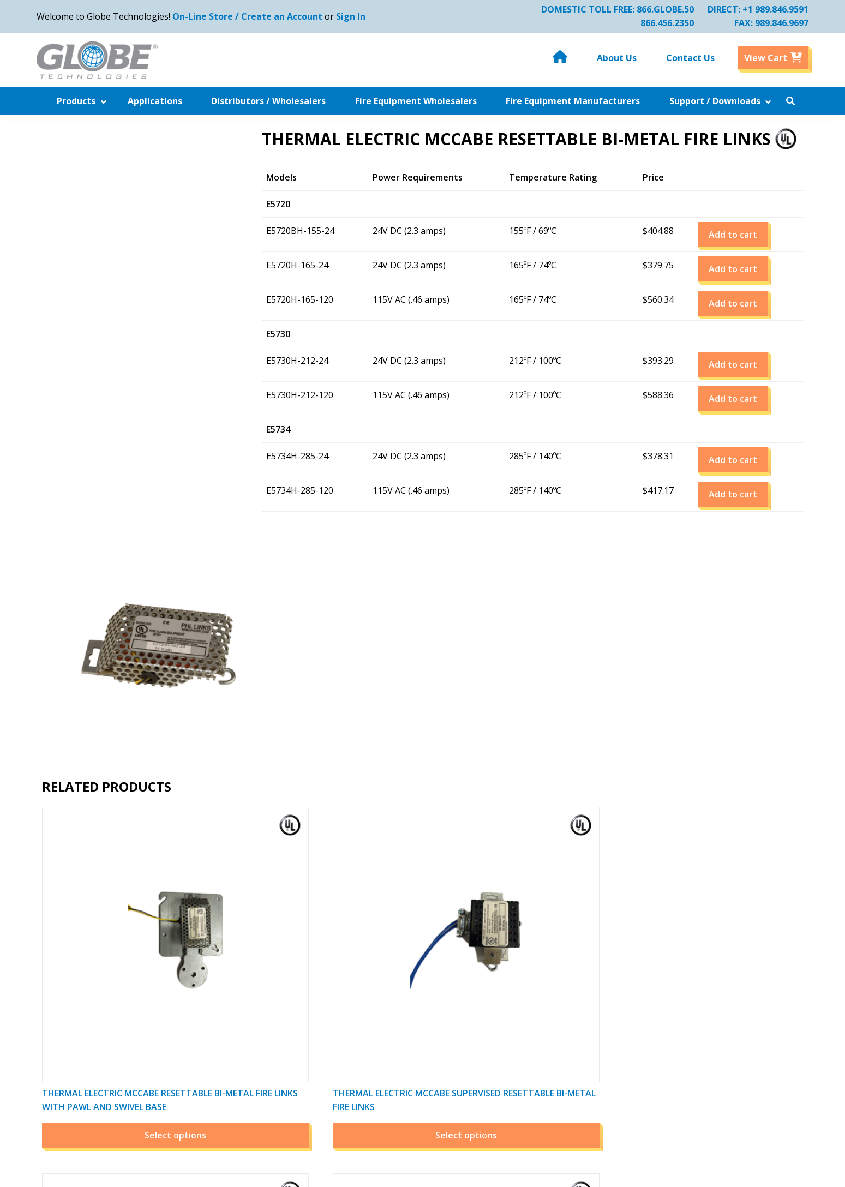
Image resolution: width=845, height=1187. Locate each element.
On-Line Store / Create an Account (253, 16)
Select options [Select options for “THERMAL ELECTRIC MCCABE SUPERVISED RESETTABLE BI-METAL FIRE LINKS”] (322, 815)
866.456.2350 (661, 23)
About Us (231, 1093)
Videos (381, 997)
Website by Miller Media (527, 1173)
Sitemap (384, 1065)
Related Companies (407, 970)
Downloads (234, 1079)
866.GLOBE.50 (659, 9)
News (379, 956)
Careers (384, 1052)
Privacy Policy (395, 1038)
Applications (237, 984)
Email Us (697, 1065)
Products (230, 970)
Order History (552, 970)
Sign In (356, 16)
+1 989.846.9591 (770, 9)
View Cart (543, 984)
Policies (383, 1024)
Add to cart (741, 250)
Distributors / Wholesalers (266, 997)
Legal (379, 1079)
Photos (382, 1011)
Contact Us (234, 1106)
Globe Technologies (341, 1173)
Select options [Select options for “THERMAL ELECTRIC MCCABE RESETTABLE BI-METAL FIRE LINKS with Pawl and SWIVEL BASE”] (126, 815)
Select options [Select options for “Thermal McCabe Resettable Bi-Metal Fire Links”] (716, 815)
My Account (547, 956)
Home (224, 956)
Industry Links (241, 1038)
